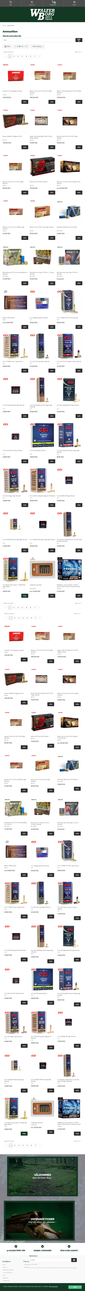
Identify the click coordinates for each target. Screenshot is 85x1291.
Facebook (26, 1264)
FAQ (4, 1275)
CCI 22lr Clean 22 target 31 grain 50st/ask (69, 361)
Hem (4, 25)
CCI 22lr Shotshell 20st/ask (38, 450)
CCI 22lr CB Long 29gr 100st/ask (39, 361)
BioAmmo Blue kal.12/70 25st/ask (67, 227)
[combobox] (37, 46)
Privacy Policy (59, 1267)
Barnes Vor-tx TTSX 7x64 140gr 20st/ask (42, 227)
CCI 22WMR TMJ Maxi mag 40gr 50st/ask (42, 539)
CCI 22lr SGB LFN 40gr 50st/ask (12, 450)
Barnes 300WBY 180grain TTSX (12, 136)
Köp (24, 596)
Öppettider (5, 1278)
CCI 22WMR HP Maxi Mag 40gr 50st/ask (15, 539)
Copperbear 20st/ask (36, 585)
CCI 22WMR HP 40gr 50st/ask (66, 496)
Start (4, 1264)
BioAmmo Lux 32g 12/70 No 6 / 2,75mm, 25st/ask (40, 823)
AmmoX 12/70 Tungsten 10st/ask (12, 91)
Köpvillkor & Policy (8, 1270)
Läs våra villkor (33, 1264)
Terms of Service (69, 1267)
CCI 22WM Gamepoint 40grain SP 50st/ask (42, 496)
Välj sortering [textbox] (36, 46)
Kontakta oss (6, 1280)
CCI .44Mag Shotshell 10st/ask (39, 318)
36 (21, 46)
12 (16, 46)
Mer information (53, 1286)
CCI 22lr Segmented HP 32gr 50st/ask (68, 405)
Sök (78, 40)
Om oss (5, 1267)
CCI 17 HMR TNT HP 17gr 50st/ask (67, 318)
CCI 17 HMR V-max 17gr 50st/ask (13, 361)
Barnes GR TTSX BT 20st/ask (38, 182)
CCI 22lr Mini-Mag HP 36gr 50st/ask (13, 405)
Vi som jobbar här (7, 1272)
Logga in (32, 4)
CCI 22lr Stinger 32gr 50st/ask (11, 496)
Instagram (26, 1267)
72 (25, 46)
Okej (75, 1287)
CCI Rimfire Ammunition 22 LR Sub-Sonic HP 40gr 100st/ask (68, 1080)
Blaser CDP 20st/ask (8, 318)
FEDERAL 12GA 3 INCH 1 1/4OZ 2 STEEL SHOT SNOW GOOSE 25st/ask (68, 585)
